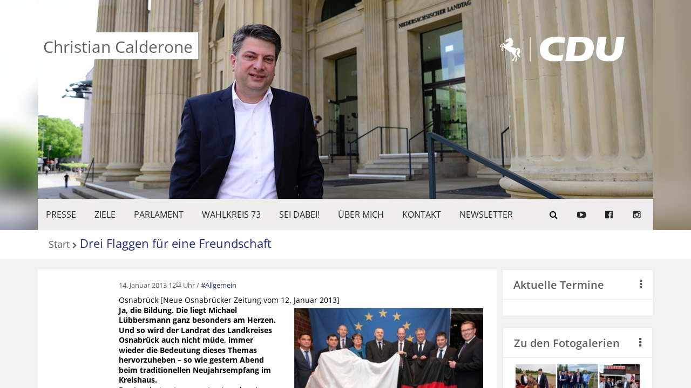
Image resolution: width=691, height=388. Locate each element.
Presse (61, 214)
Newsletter (486, 214)
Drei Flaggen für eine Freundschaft (176, 243)
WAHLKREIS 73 (231, 214)
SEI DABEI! (299, 214)
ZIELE (105, 214)
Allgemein (220, 285)
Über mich (361, 214)
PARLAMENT (159, 214)
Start (59, 245)
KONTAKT (421, 214)
